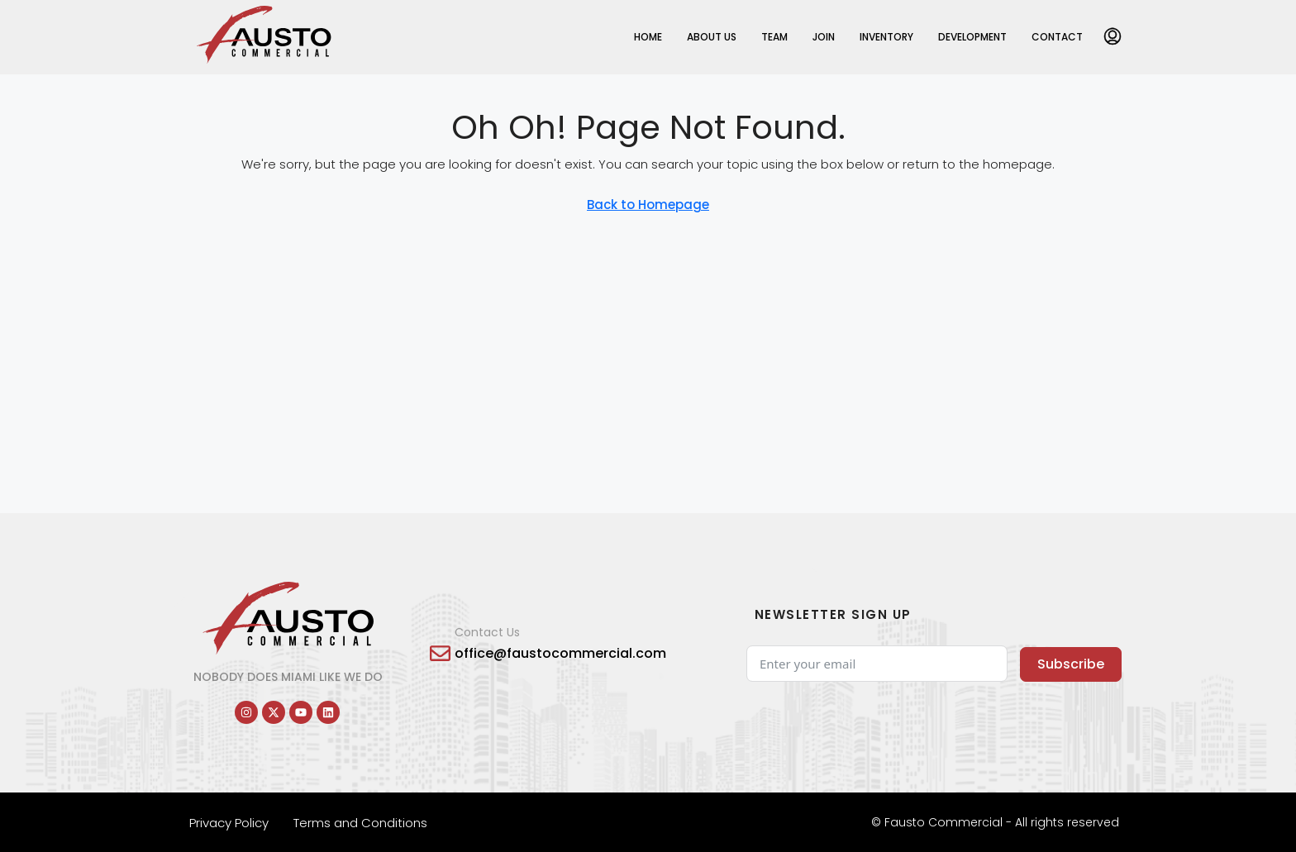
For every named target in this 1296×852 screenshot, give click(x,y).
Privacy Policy (229, 822)
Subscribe (1070, 664)
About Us (711, 37)
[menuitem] (1112, 37)
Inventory (886, 37)
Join (823, 37)
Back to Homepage (648, 204)
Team (774, 37)
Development (972, 37)
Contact (1057, 37)
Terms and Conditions (360, 822)
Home (648, 37)
